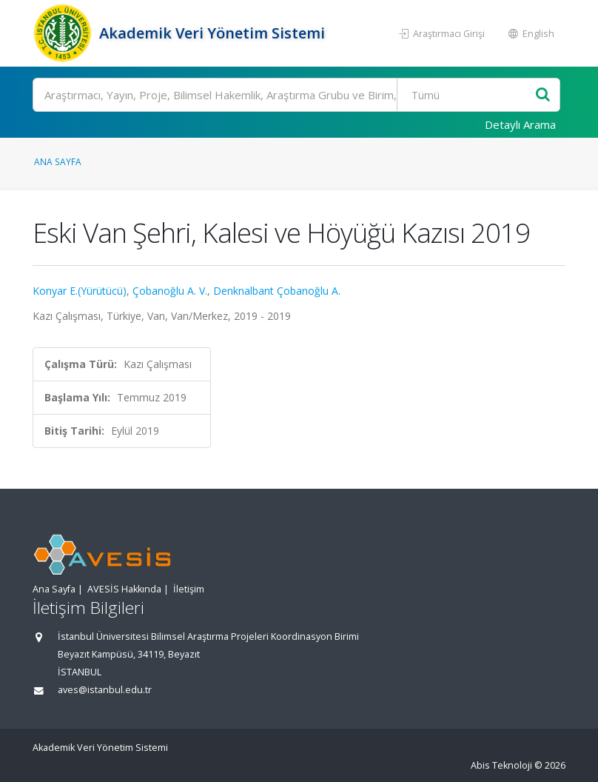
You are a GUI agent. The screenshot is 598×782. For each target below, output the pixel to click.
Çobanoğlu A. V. (169, 291)
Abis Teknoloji (501, 765)
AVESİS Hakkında (124, 589)
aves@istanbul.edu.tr (105, 690)
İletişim (188, 589)
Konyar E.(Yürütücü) (80, 291)
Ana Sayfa (57, 161)
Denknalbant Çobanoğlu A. (276, 291)
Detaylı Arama (520, 124)
